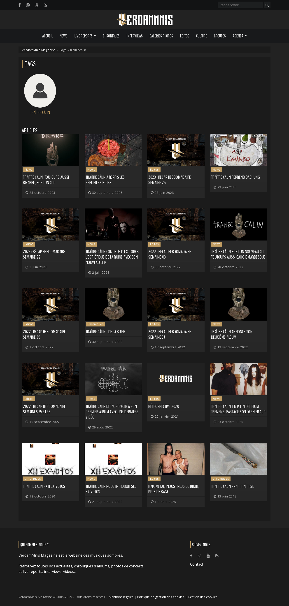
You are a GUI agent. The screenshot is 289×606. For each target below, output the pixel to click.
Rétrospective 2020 (163, 406)
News (63, 35)
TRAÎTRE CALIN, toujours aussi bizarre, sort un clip (46, 180)
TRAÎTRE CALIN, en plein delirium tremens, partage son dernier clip (238, 409)
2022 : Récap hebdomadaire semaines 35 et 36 (44, 409)
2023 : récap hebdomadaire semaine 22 (44, 254)
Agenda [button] (238, 35)
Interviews (134, 35)
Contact (196, 564)
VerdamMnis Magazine (39, 50)
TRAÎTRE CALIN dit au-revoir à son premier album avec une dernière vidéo (112, 411)
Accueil (47, 35)
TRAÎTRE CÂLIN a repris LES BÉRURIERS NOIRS (105, 180)
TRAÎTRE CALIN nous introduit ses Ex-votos (111, 489)
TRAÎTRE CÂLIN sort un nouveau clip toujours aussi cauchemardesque (238, 254)
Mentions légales (121, 597)
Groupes (220, 35)
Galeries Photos (161, 35)
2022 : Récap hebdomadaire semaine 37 (169, 334)
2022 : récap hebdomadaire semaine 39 (44, 334)
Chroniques (111, 35)
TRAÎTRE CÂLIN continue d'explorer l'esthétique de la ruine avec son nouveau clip (112, 257)
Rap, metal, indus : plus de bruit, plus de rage (173, 489)
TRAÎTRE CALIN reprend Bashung (235, 177)
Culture (201, 35)
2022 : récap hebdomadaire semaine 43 (169, 254)
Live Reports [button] (83, 35)
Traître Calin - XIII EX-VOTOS (44, 486)
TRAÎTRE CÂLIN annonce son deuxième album (232, 334)
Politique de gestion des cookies (160, 597)
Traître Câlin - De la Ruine (106, 332)
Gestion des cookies (202, 597)
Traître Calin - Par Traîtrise (232, 486)
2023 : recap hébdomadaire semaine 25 (169, 180)
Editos (184, 35)
